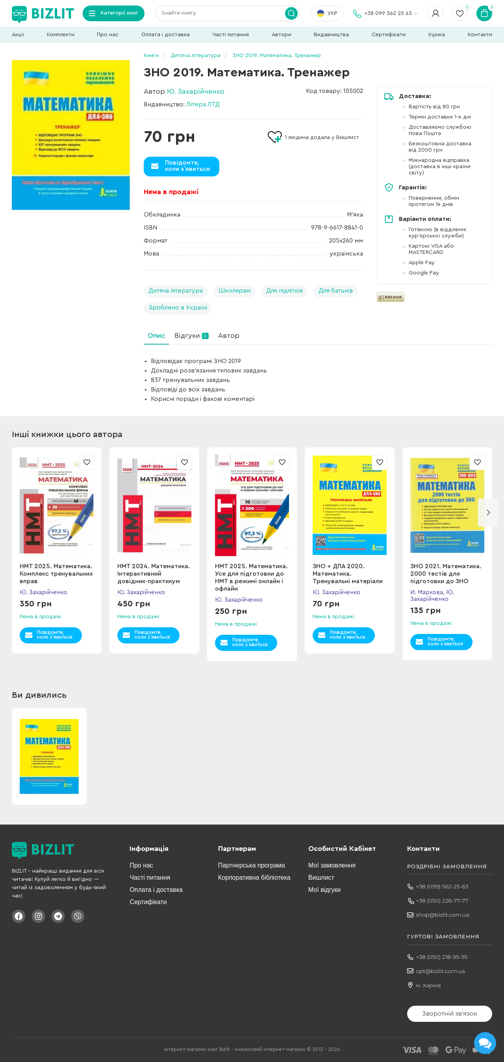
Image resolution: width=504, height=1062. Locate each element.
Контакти (480, 34)
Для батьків (336, 290)
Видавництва (331, 34)
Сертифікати (389, 34)
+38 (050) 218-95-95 (442, 956)
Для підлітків (284, 290)
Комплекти (60, 34)
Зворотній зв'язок (449, 1013)
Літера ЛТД (203, 104)
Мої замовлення (332, 865)
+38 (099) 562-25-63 (442, 886)
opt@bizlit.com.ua (440, 971)
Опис (156, 335)
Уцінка (436, 34)
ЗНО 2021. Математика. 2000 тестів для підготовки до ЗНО (446, 573)
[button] (488, 513)
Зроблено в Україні (177, 307)
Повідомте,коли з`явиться (187, 165)
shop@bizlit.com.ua (442, 914)
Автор (228, 335)
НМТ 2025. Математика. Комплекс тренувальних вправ (56, 573)
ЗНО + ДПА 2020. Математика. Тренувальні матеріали (348, 573)
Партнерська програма (251, 865)
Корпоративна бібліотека (254, 877)
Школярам (234, 290)
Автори (281, 34)
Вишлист (321, 877)
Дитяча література (175, 290)
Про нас (108, 34)
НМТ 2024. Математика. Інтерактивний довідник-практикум (153, 573)
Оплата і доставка (165, 34)
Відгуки (191, 335)
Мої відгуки (324, 889)
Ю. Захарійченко (195, 91)
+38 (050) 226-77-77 (442, 900)
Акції (18, 34)
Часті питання (230, 34)
